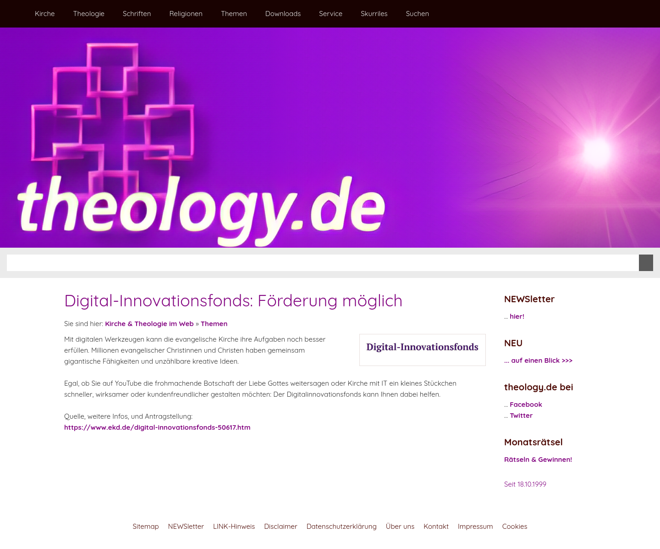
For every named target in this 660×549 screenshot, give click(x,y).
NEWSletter (186, 526)
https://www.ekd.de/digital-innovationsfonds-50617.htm (157, 427)
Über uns (400, 526)
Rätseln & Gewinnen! (538, 459)
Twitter (521, 415)
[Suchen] (323, 263)
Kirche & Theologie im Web (149, 323)
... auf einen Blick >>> (538, 360)
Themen (214, 323)
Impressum (475, 526)
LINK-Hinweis (234, 526)
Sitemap (146, 526)
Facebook (526, 404)
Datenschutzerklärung (342, 526)
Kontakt (436, 526)
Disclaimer (280, 526)
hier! (517, 316)
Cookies (515, 526)
